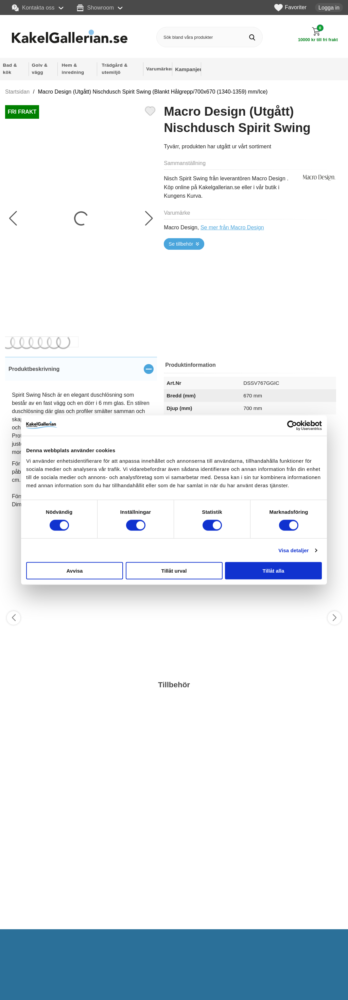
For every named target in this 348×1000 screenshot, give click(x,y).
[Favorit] (150, 110)
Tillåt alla (273, 571)
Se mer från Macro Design (232, 227)
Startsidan (17, 92)
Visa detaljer (293, 550)
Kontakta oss (33, 7)
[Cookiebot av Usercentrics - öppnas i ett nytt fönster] (292, 425)
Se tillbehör (181, 244)
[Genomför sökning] (252, 37)
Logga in (329, 7)
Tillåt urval (174, 571)
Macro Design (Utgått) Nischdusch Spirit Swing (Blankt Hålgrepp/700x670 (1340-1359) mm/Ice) (153, 92)
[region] (81, 369)
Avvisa (75, 571)
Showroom (95, 7)
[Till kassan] (318, 34)
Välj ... (23, 941)
